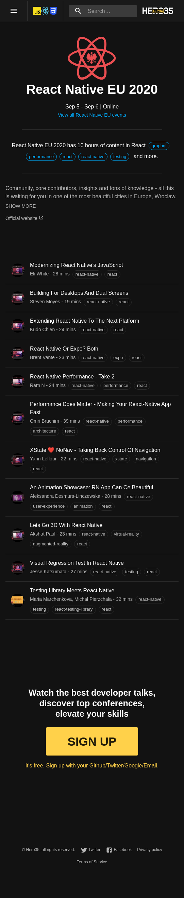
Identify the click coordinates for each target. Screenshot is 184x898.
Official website (24, 218)
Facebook (123, 849)
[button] (159, 146)
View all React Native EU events (92, 115)
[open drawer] (13, 11)
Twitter (94, 849)
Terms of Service (92, 862)
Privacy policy (149, 849)
